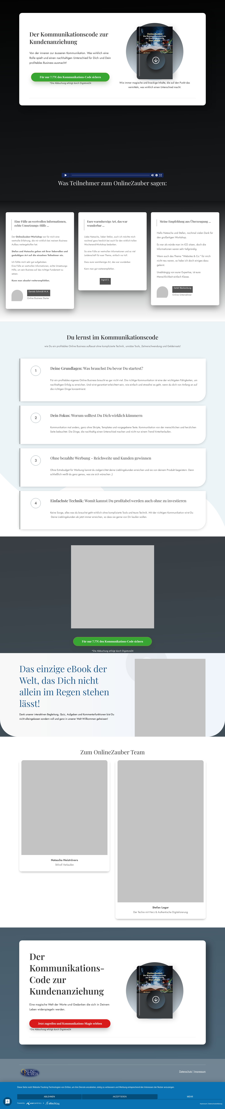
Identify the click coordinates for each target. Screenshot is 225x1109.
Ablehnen (47, 1097)
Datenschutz (185, 1071)
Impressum (200, 1071)
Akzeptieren (120, 1097)
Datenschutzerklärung (215, 1104)
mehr (192, 1097)
